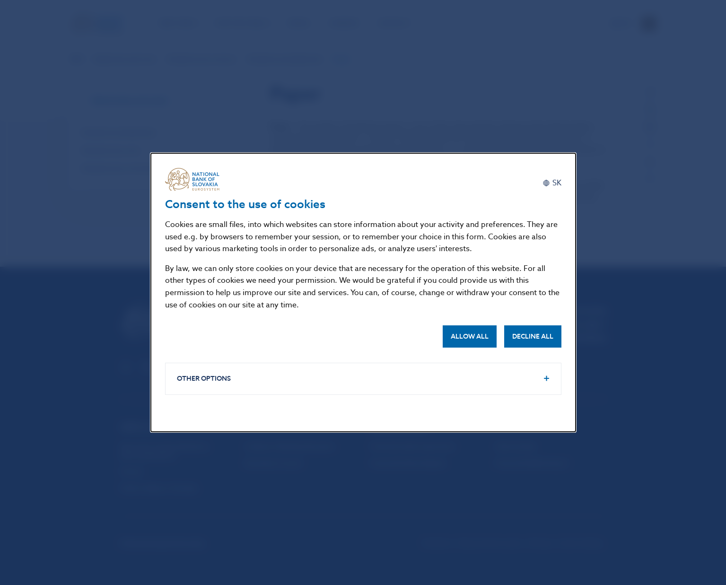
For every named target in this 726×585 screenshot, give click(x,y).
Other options (204, 379)
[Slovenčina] (551, 182)
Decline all (532, 336)
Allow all (470, 336)
